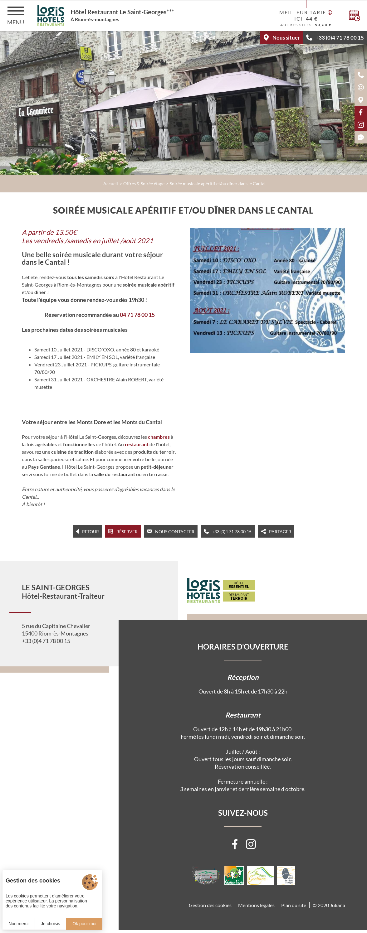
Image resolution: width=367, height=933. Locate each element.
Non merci (18, 923)
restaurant (137, 444)
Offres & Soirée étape (143, 183)
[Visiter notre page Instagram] (251, 844)
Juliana (337, 905)
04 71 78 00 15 (137, 314)
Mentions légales (256, 905)
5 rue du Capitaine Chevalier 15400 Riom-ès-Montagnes (56, 629)
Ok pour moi (84, 923)
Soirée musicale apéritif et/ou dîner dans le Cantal (218, 183)
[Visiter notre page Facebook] (235, 844)
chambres (159, 437)
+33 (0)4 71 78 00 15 (46, 640)
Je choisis (50, 923)
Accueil (110, 183)
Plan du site (293, 905)
